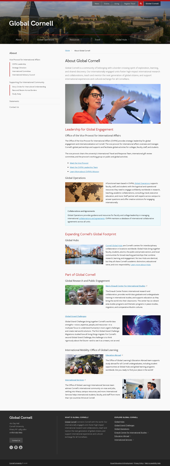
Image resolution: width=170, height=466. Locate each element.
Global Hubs (119, 420)
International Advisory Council (23, 74)
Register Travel (129, 2)
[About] (20, 38)
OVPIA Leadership (19, 63)
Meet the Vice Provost (79, 162)
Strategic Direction (19, 66)
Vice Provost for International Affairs (24, 58)
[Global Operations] (47, 38)
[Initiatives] (148, 38)
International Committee (21, 70)
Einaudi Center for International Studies (132, 431)
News (97, 2)
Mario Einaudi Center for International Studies (126, 285)
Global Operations (142, 182)
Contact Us (14, 106)
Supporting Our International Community (26, 81)
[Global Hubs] (122, 38)
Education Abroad (114, 354)
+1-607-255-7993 (15, 431)
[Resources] (75, 38)
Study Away (16, 93)
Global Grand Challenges (75, 315)
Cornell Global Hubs (114, 244)
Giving (117, 2)
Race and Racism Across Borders (24, 89)
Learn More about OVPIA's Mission (84, 170)
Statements (14, 100)
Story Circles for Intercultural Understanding (29, 85)
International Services (75, 379)
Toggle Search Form (140, 2)
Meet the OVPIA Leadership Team (84, 166)
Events (106, 2)
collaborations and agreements (92, 217)
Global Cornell (31, 23)
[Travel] (98, 38)
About (13, 52)
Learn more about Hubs (141, 263)
